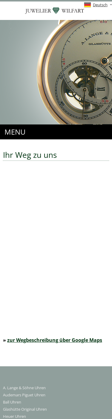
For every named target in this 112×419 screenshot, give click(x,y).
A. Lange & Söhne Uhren (24, 387)
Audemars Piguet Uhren (24, 395)
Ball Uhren (12, 402)
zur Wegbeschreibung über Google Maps (54, 340)
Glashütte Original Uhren (25, 409)
